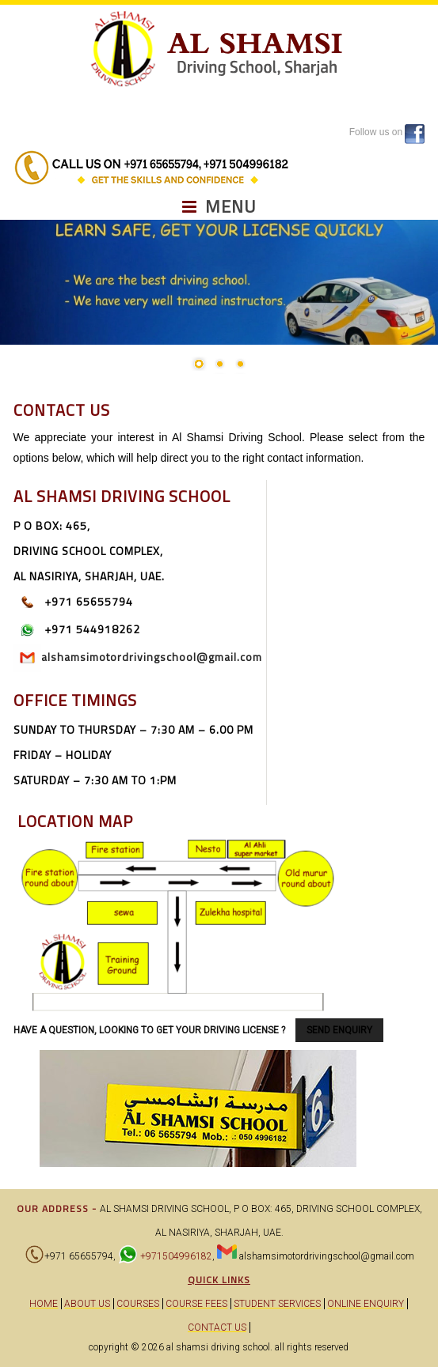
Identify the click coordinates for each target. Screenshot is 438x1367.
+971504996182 (175, 1256)
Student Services (277, 1303)
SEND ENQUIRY (339, 1030)
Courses (137, 1303)
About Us (87, 1303)
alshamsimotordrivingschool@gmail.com (151, 656)
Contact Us (217, 1327)
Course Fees (196, 1303)
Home (43, 1303)
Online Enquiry (365, 1303)
